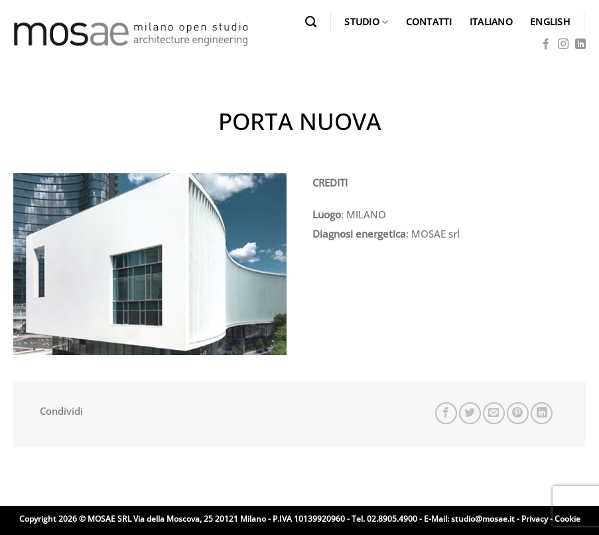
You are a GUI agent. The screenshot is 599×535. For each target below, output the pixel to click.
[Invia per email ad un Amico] (494, 413)
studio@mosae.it (483, 518)
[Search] (310, 22)
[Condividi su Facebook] (446, 413)
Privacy (534, 518)
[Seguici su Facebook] (546, 44)
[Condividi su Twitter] (470, 413)
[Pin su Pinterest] (518, 413)
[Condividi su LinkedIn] (542, 413)
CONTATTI (429, 21)
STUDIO (366, 22)
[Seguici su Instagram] (563, 44)
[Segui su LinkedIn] (580, 44)
